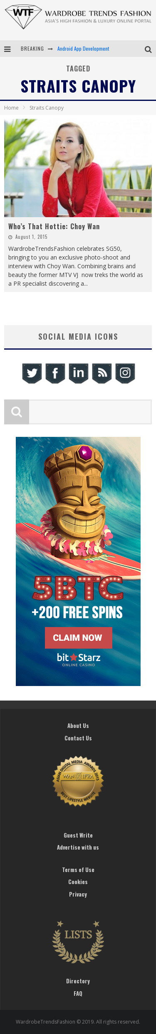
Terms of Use (78, 869)
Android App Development (83, 48)
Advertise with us (78, 847)
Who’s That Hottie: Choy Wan (54, 226)
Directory (78, 981)
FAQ (78, 993)
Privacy (78, 894)
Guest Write (78, 835)
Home (11, 107)
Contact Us (78, 738)
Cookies (78, 881)
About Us (78, 725)
